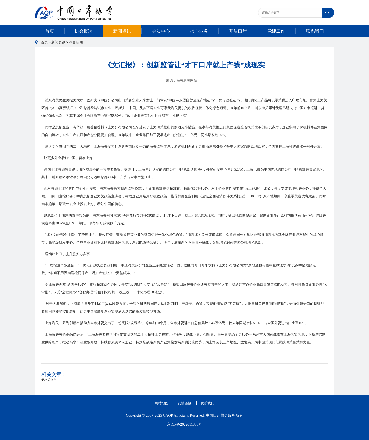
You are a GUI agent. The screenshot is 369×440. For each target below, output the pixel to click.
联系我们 (315, 31)
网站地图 (162, 403)
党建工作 (276, 31)
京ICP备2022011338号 (184, 424)
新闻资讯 (122, 31)
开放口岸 (238, 31)
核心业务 (199, 31)
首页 (49, 31)
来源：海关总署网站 (181, 80)
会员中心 (161, 31)
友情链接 (184, 403)
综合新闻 (76, 42)
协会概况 (83, 31)
